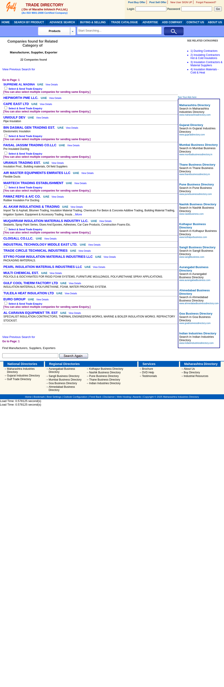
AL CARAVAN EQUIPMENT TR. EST (31, 313)
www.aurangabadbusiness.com (194, 280)
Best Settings (54, 396)
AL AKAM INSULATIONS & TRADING (32, 206)
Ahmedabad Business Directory (62, 388)
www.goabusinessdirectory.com (194, 323)
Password (189, 9)
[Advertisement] (191, 86)
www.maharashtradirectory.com (194, 115)
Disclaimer (109, 396)
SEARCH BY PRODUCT (29, 22)
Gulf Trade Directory (19, 379)
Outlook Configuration (75, 396)
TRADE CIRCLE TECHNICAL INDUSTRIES (35, 250)
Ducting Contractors (205, 50)
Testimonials (149, 376)
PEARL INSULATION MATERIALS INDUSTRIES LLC (43, 267)
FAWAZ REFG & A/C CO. (22, 196)
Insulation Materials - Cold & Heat (204, 71)
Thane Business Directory (104, 379)
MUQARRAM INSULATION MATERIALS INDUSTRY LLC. (46, 221)
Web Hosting (124, 396)
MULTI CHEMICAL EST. (21, 273)
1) (191, 50)
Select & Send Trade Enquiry (25, 88)
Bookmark (39, 396)
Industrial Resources (196, 376)
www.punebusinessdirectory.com (195, 194)
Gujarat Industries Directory (23, 375)
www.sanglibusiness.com (191, 257)
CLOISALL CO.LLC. (18, 238)
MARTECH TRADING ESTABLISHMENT (33, 183)
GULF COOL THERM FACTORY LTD (31, 283)
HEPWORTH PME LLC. (21, 98)
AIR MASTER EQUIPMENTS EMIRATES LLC (37, 173)
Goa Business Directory (63, 383)
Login (146, 9)
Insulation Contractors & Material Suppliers (206, 64)
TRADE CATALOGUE (124, 22)
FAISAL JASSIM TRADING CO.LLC (30, 145)
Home (28, 396)
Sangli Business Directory (64, 376)
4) (191, 69)
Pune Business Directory (104, 376)
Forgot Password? (206, 2)
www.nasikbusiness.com (191, 214)
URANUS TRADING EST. (22, 162)
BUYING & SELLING (93, 22)
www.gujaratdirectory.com (192, 134)
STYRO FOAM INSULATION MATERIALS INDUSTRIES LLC (48, 256)
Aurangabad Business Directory (62, 370)
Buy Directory (192, 372)
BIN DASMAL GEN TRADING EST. (29, 127)
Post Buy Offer (136, 2)
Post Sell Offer (157, 2)
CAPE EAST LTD (16, 104)
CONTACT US (195, 22)
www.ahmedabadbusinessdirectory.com (199, 303)
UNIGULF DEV (14, 117)
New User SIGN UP (181, 2)
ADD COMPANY (172, 22)
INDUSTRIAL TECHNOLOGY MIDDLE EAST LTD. (40, 244)
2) (191, 55)
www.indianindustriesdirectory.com (196, 343)
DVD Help (148, 372)
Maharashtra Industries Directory (21, 370)
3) (191, 62)
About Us (189, 368)
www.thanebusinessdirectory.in (194, 174)
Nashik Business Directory (105, 372)
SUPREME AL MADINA (19, 84)
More (78, 214)
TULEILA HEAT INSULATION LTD (29, 293)
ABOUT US (215, 22)
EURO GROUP (14, 299)
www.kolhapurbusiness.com (193, 237)
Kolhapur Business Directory (106, 368)
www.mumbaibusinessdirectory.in (195, 154)
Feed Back (95, 396)
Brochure (147, 368)
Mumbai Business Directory (65, 379)
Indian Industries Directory (104, 383)
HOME (6, 22)
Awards (137, 396)
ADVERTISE (150, 22)
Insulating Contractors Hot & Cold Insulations (205, 56)
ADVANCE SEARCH (62, 22)
